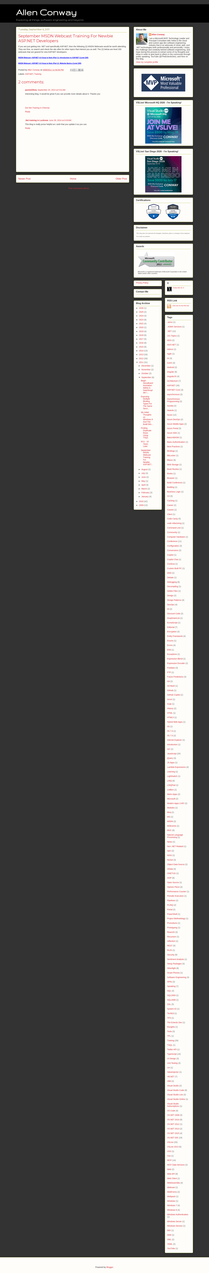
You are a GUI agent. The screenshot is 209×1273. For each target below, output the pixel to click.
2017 (141, 339)
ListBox (170, 790)
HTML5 (170, 717)
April (143, 485)
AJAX (169, 363)
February (145, 492)
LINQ (169, 781)
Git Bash (171, 686)
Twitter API (172, 1049)
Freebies (171, 668)
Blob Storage (173, 464)
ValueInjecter (173, 1072)
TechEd (170, 1013)
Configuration (173, 546)
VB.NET (170, 1076)
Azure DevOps (173, 419)
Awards (170, 410)
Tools (169, 1031)
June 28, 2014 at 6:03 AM (60, 120)
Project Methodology (176, 918)
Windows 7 (172, 1205)
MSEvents (171, 826)
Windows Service (174, 1226)
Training (37, 74)
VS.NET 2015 (173, 1133)
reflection (171, 941)
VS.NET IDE (172, 1138)
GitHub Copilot (173, 695)
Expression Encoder (176, 663)
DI (168, 609)
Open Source (173, 882)
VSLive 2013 (172, 1147)
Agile (169, 354)
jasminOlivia (31, 90)
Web (169, 1169)
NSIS (169, 855)
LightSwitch (172, 776)
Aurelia (170, 406)
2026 (141, 308)
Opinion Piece (173, 887)
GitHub (170, 690)
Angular (170, 372)
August (144, 469)
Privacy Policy (142, 283)
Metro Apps (172, 794)
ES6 (169, 650)
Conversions (172, 550)
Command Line (174, 528)
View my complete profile (147, 62)
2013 (141, 354)
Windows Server (174, 1221)
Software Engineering (176, 977)
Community (172, 532)
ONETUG (171, 873)
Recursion (171, 937)
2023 (141, 320)
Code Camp (172, 519)
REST (169, 945)
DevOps (170, 604)
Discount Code (173, 613)
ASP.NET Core (173, 390)
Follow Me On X (178, 288)
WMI (169, 1235)
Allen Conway (46, 12)
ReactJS (171, 932)
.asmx (169, 322)
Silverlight (171, 968)
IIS (168, 726)
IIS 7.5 (170, 735)
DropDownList (173, 618)
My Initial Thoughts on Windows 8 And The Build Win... (147, 418)
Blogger (109, 1267)
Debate (170, 577)
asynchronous (173, 394)
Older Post (121, 178)
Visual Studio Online (176, 1099)
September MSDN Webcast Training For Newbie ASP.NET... (147, 457)
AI (168, 358)
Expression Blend (175, 659)
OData (170, 869)
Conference (172, 541)
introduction (172, 744)
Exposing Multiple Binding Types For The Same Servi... (146, 402)
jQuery (170, 758)
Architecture (172, 381)
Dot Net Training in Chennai (37, 108)
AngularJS (171, 376)
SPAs (169, 982)
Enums (170, 641)
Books (170, 473)
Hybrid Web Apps (174, 722)
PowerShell (172, 914)
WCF (169, 1160)
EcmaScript (172, 623)
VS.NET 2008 (173, 1115)
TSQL (169, 1045)
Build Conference (174, 482)
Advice (170, 349)
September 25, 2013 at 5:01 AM (51, 90)
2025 (141, 312)
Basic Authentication (176, 442)
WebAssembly (173, 1183)
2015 (141, 347)
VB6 (169, 1081)
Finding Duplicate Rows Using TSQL (146, 433)
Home (73, 178)
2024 (141, 316)
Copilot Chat (172, 559)
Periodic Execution (175, 896)
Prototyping (172, 927)
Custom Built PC (174, 568)
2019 (141, 331)
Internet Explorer (174, 740)
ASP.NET (29, 74)
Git (168, 681)
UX (168, 1067)
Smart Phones (173, 973)
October (145, 373)
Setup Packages (174, 964)
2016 (141, 343)
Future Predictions (175, 677)
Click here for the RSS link (180, 305)
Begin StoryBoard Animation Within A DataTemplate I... (147, 386)
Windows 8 (172, 1210)
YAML (169, 1244)
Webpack (171, 1196)
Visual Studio (173, 1086)
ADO (169, 340)
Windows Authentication (177, 1214)
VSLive (170, 1142)
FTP (169, 672)
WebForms (172, 1192)
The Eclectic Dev (174, 1022)
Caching (170, 501)
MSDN (170, 821)
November (146, 369)
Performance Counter (176, 891)
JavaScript (171, 753)
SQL (169, 991)
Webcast (171, 1187)
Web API (171, 1174)
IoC (168, 749)
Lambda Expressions (176, 767)
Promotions (172, 923)
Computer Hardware (176, 537)
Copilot (170, 555)
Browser (170, 478)
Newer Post (24, 178)
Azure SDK (172, 433)
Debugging (172, 582)
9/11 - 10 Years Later (145, 444)
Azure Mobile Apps (175, 424)
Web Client (172, 1178)
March (144, 489)
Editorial (170, 627)
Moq (169, 812)
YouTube (171, 1248)
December (146, 366)
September (146, 377)
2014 (141, 351)
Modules (171, 808)
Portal (169, 909)
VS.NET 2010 (173, 1119)
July (143, 473)
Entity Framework (175, 636)
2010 (141, 501)
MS (168, 817)
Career (170, 505)
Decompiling (172, 586)
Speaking (171, 986)
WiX (169, 1230)
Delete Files (172, 591)
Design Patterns (174, 600)
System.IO (171, 1009)
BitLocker (171, 455)
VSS (169, 1151)
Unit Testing (172, 1063)
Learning (171, 772)
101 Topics (172, 336)
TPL (169, 1036)
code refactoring (174, 523)
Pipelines (171, 900)
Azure (169, 415)
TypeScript (172, 1054)
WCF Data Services (176, 1165)
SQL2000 (171, 995)
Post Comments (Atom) (78, 188)
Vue (169, 1156)
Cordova (171, 564)
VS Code (171, 1111)
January (145, 496)
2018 (141, 335)
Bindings (171, 451)
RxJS (169, 950)
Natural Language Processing (175, 836)
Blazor (170, 460)
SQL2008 (171, 1000)
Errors (170, 645)
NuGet (170, 860)
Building (170, 487)
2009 (141, 505)
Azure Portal (172, 428)
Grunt (169, 699)
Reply (27, 111)
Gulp (169, 704)
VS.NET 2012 (173, 1124)
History (170, 708)
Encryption (172, 631)
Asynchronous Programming (173, 400)
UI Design (171, 1058)
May (143, 481)
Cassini (170, 510)
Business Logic (173, 492)
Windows (171, 1201)
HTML (170, 713)
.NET (169, 331)
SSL (169, 1004)
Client (169, 514)
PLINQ (170, 905)
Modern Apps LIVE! (175, 803)
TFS (169, 1018)
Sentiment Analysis (175, 959)
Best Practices (173, 446)
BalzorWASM (173, 437)
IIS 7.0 (170, 731)
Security (170, 955)
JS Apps (170, 762)
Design (170, 595)
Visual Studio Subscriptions (173, 1105)
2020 (141, 327)
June (143, 477)
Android (170, 367)
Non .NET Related (175, 846)
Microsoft (171, 799)
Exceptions (172, 654)
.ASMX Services (174, 327)
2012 (141, 358)
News (169, 842)
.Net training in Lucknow (36, 120)
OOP (169, 878)
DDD (169, 573)
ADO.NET (171, 345)
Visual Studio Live (175, 1094)
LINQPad (171, 785)
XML (169, 1239)
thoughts (171, 1027)
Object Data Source (175, 864)
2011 (141, 362)
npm (169, 851)
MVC (169, 830)
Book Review (173, 469)
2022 (141, 323)
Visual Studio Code (175, 1090)
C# (168, 496)
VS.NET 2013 (173, 1129)
